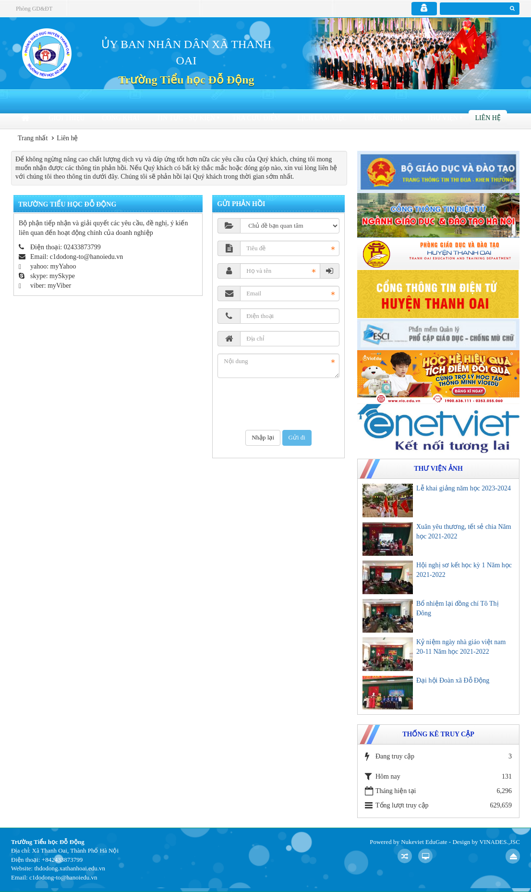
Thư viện (442, 118)
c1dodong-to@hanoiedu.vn (86, 256)
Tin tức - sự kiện (186, 118)
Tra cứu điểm (256, 118)
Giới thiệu (67, 118)
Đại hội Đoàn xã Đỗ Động (452, 680)
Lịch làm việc (322, 118)
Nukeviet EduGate (424, 841)
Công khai (120, 118)
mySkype (62, 276)
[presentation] (290, 404)
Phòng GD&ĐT (34, 8)
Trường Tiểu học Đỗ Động (186, 79)
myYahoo (63, 266)
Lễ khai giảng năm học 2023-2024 (463, 488)
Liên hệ (488, 118)
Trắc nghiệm (386, 118)
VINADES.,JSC (499, 841)
